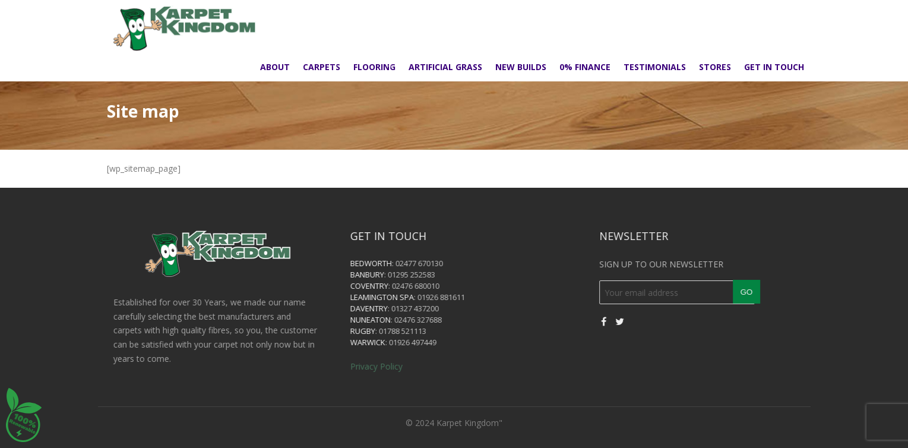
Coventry (385, 285)
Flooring (374, 66)
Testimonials (655, 66)
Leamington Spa (397, 297)
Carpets (321, 66)
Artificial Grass (445, 66)
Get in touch (774, 66)
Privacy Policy (392, 366)
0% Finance (584, 66)
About (275, 66)
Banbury (383, 274)
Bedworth (386, 263)
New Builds (520, 66)
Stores (715, 66)
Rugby (378, 331)
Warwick (383, 342)
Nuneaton (386, 319)
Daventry (384, 308)
